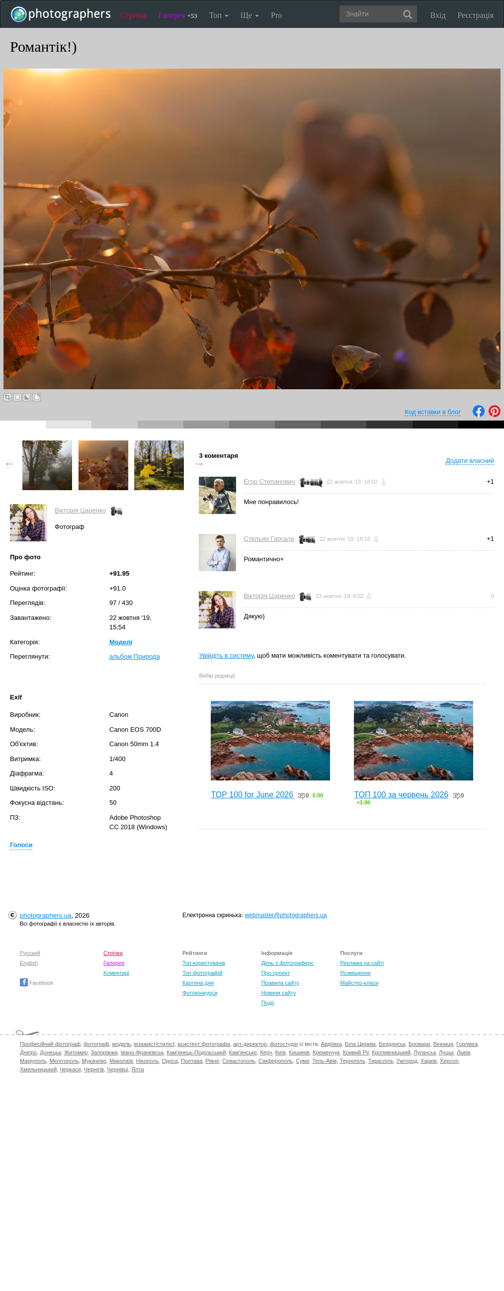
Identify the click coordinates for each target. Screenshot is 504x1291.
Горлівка (467, 1044)
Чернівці (117, 1069)
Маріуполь (33, 1061)
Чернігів (94, 1069)
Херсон (449, 1061)
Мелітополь (64, 1061)
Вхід (438, 15)
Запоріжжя (103, 1052)
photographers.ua (45, 915)
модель (121, 1044)
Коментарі (116, 973)
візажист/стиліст (154, 1044)
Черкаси (70, 1069)
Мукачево (94, 1061)
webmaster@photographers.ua (286, 915)
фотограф (96, 1044)
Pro (276, 15)
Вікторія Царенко (80, 510)
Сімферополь (275, 1061)
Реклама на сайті (362, 963)
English (29, 963)
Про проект (275, 973)
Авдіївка (331, 1044)
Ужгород (407, 1061)
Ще (250, 15)
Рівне (212, 1061)
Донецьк (50, 1052)
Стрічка (133, 15)
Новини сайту (278, 993)
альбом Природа (134, 656)
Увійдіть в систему (226, 655)
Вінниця (443, 1044)
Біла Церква (360, 1044)
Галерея (178, 15)
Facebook (36, 983)
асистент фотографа (203, 1044)
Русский (30, 953)
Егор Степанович (269, 481)
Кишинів (299, 1052)
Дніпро (28, 1052)
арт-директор (250, 1044)
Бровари (419, 1044)
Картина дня (198, 983)
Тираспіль (381, 1061)
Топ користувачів (203, 963)
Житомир (75, 1052)
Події (267, 1003)
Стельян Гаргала (269, 538)
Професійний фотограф (50, 1044)
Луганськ (425, 1052)
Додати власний (470, 460)
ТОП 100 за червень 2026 (401, 794)
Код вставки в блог (433, 412)
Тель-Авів (324, 1061)
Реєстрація (476, 15)
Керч (266, 1052)
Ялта (137, 1069)
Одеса (169, 1061)
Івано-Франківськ (142, 1052)
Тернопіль (352, 1061)
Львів (463, 1052)
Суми (302, 1061)
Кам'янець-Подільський (196, 1052)
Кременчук (326, 1052)
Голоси (21, 845)
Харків (428, 1061)
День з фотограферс (287, 963)
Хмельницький (38, 1069)
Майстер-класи (359, 983)
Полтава (191, 1061)
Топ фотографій (202, 973)
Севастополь (238, 1061)
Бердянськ (392, 1044)
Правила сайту (280, 983)
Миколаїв (121, 1061)
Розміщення (355, 973)
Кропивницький (391, 1052)
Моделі (120, 642)
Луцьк (446, 1052)
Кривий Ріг (356, 1052)
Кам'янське (243, 1052)
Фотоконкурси (199, 993)
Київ (280, 1052)
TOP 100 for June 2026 (252, 794)
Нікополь (147, 1061)
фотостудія (284, 1044)
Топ (219, 15)
